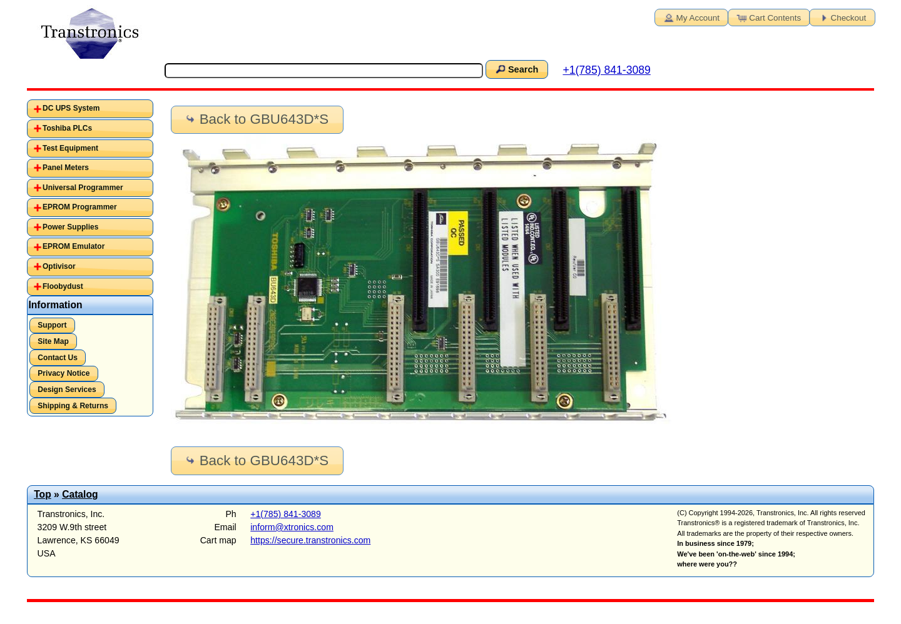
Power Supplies (70, 227)
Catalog (80, 494)
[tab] (90, 108)
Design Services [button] (67, 389)
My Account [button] (691, 17)
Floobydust (63, 286)
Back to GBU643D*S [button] (255, 119)
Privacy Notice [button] (63, 373)
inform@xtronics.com (291, 527)
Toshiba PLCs (67, 128)
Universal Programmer (83, 187)
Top (42, 494)
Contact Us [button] (58, 357)
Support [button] (52, 325)
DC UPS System (71, 108)
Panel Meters (66, 167)
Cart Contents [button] (768, 17)
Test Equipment (70, 148)
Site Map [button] (53, 341)
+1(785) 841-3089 (606, 70)
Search (516, 69)
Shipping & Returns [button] (73, 405)
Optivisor (59, 266)
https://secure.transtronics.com (310, 540)
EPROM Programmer (80, 207)
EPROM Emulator (73, 246)
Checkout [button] (842, 17)
